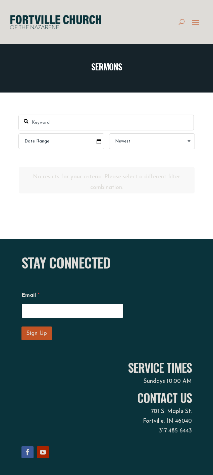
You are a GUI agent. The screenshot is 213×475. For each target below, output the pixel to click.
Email (30, 295)
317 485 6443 (175, 431)
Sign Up (36, 333)
